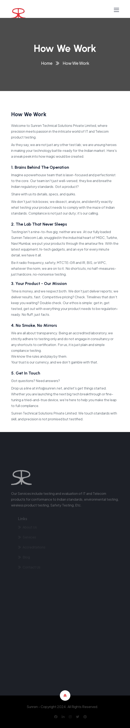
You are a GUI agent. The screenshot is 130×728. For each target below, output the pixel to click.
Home (47, 63)
